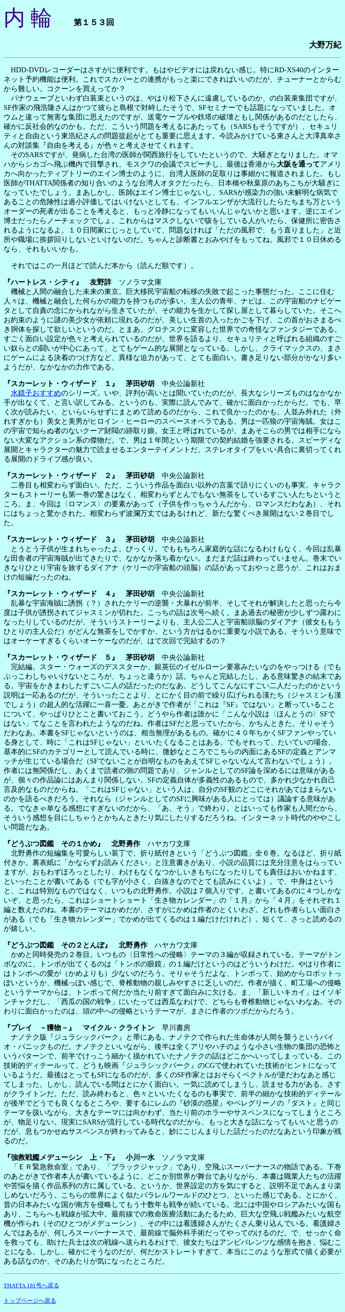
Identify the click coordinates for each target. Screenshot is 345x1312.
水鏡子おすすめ (36, 393)
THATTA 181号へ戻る (31, 1285)
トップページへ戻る (30, 1300)
